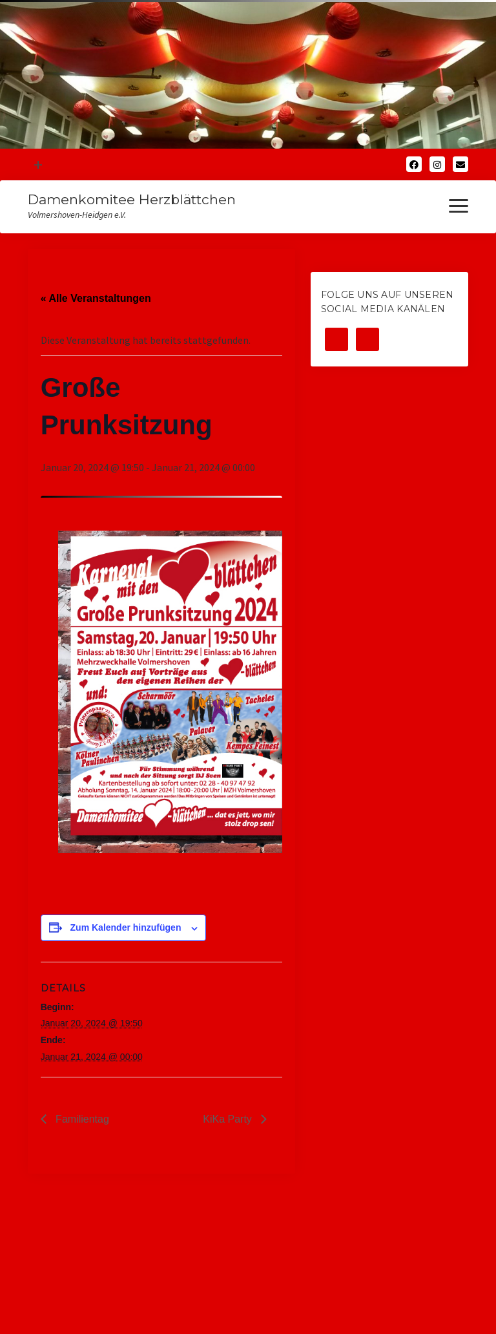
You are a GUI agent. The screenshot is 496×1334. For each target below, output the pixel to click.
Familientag (81, 1119)
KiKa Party (228, 1119)
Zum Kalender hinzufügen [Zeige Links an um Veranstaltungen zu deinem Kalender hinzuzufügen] (125, 927)
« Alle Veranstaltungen (96, 298)
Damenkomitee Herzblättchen (132, 199)
